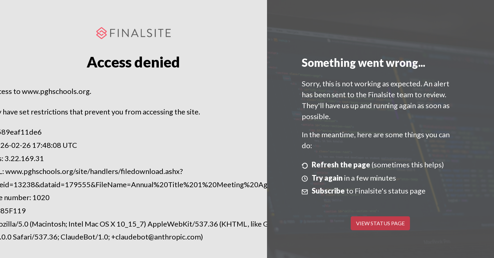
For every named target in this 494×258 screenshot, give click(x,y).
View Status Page (380, 223)
